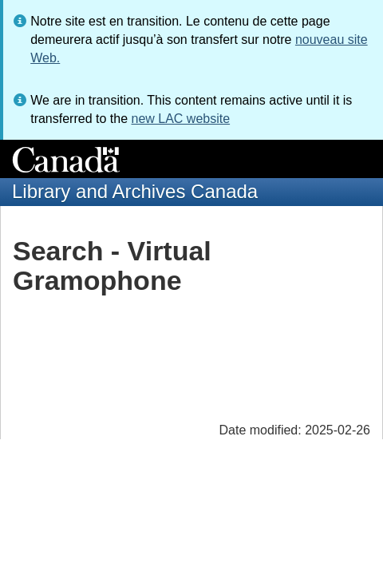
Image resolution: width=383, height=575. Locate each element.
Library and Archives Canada (135, 191)
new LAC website (180, 118)
